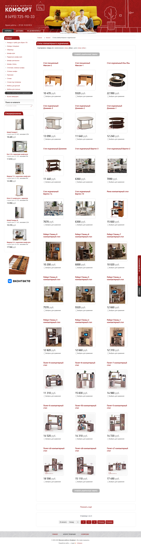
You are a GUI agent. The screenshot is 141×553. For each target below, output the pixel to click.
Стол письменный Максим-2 (50, 64)
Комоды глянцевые (13, 46)
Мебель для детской (13, 86)
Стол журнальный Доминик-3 (50, 107)
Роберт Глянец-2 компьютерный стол (83, 321)
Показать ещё (86, 507)
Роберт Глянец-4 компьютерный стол (115, 278)
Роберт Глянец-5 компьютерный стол (83, 278)
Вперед (101, 522)
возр (66, 48)
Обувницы (10, 50)
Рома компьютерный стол (118, 191)
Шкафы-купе (11, 53)
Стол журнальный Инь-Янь (118, 63)
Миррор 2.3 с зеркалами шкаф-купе (18, 242)
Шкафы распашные (13, 60)
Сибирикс (79, 543)
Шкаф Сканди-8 (12, 132)
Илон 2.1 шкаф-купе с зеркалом (17, 198)
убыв (83, 48)
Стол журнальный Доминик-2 (82, 107)
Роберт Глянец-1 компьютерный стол (115, 321)
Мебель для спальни (13, 89)
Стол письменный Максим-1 (82, 64)
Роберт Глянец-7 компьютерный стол (115, 235)
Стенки (9, 78)
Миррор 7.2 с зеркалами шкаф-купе (18, 176)
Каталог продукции (69, 534)
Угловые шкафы (12, 71)
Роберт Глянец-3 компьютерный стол (51, 321)
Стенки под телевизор (14, 82)
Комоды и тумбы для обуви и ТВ (17, 42)
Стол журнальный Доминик (55, 149)
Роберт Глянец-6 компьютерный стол (51, 278)
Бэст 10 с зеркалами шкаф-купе (17, 154)
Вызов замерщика (12, 96)
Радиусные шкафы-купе (14, 57)
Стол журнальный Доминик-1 (114, 107)
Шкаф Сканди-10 (12, 220)
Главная (55, 534)
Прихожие (10, 75)
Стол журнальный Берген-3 (86, 149)
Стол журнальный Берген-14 (50, 192)
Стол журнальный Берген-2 (118, 149)
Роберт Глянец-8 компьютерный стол (83, 235)
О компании (85, 534)
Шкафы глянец (11, 64)
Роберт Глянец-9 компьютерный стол (51, 235)
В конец (109, 522)
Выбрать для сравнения (53, 96)
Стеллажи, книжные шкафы (15, 68)
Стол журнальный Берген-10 (82, 192)
